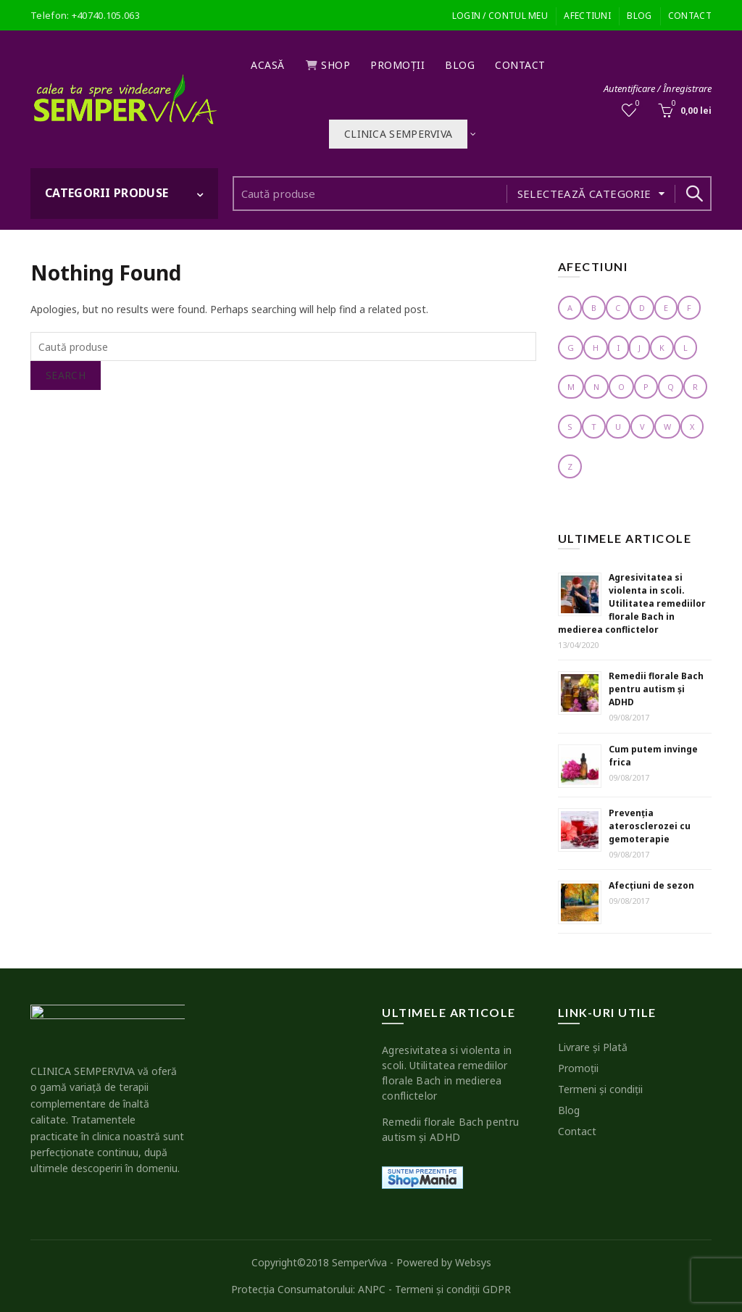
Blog (639, 15)
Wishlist (637, 104)
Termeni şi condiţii (600, 1089)
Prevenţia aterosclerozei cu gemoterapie (650, 826)
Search (693, 193)
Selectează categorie (584, 193)
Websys (473, 1262)
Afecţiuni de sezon (651, 885)
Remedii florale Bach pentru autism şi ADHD (656, 689)
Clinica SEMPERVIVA (398, 134)
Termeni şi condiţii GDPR (453, 1289)
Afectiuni (587, 15)
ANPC (371, 1289)
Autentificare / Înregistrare (658, 88)
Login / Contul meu (500, 15)
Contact (690, 15)
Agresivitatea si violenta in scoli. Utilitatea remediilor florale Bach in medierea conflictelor (632, 603)
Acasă (268, 65)
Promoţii (397, 65)
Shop (328, 65)
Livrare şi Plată (593, 1047)
